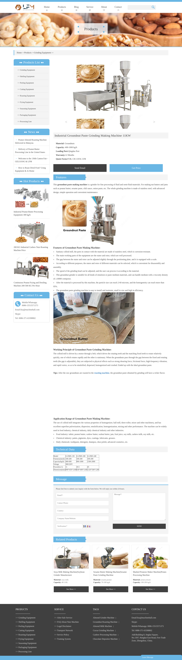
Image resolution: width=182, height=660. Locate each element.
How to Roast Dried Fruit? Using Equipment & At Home (30, 169)
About (104, 8)
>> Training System (62, 639)
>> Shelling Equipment (26, 76)
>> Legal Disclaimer (62, 626)
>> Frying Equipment (25, 102)
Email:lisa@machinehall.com (27, 310)
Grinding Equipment (42, 53)
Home (47, 8)
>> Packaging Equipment (27, 115)
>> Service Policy (61, 635)
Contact (118, 8)
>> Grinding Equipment (26, 70)
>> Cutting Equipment (26, 89)
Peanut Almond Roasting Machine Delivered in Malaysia (31, 141)
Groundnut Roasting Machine (105, 622)
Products (62, 8)
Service (89, 8)
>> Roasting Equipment (26, 96)
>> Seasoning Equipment (27, 109)
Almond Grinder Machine (103, 618)
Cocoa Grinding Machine (103, 630)
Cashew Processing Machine (105, 635)
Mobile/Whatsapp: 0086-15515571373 (148, 626)
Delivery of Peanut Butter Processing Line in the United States (30, 150)
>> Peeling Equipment (26, 83)
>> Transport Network (63, 630)
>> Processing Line (25, 122)
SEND (139, 526)
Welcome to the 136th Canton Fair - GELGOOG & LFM (31, 160)
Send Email (80, 168)
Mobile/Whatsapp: (31, 304)
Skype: (18, 314)
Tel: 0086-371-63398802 (25, 318)
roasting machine (101, 373)
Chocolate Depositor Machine (105, 639)
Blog (76, 8)
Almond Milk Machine (102, 626)
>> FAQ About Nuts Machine (66, 622)
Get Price (136, 168)
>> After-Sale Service (63, 618)
